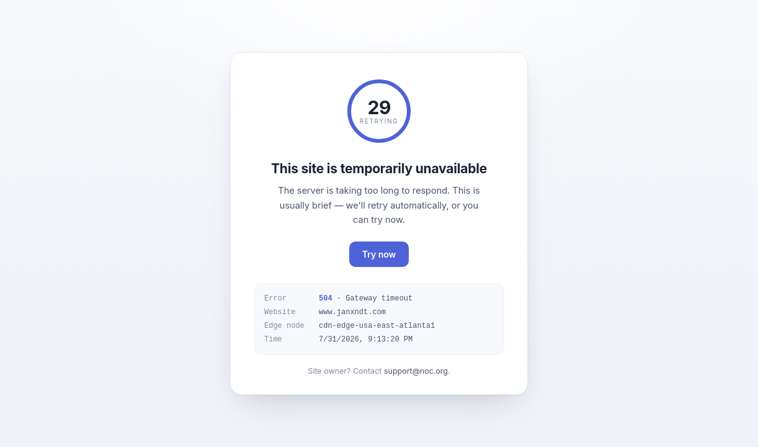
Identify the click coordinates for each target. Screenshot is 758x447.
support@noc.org (416, 371)
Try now (379, 254)
